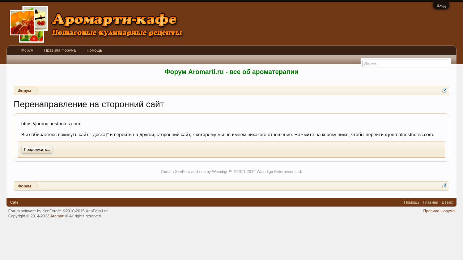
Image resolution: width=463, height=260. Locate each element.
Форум (27, 50)
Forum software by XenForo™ (58, 211)
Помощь (94, 50)
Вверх (447, 202)
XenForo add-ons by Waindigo (201, 171)
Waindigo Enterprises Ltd (278, 171)
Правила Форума (60, 50)
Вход (441, 5)
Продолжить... (37, 149)
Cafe (14, 202)
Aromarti (57, 216)
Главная (430, 202)
